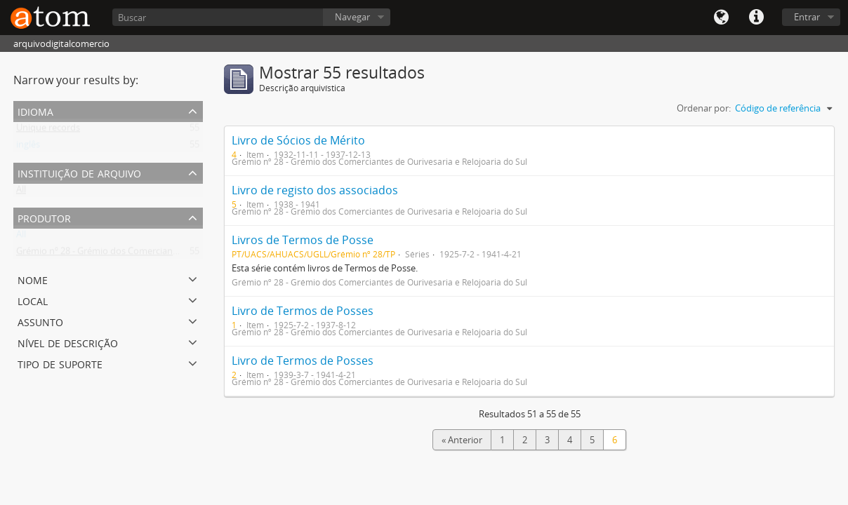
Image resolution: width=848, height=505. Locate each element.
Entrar (807, 17)
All (21, 192)
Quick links (756, 17)
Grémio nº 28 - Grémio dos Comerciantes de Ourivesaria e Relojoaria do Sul (171, 254)
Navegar (352, 17)
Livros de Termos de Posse (302, 240)
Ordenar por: (704, 108)
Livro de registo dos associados (315, 190)
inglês (28, 147)
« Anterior (462, 439)
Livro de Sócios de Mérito (298, 140)
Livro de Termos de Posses (302, 310)
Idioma (720, 17)
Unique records (48, 130)
